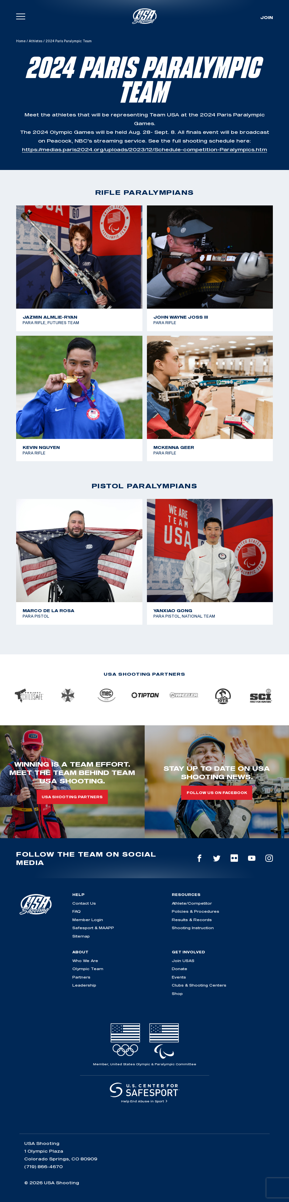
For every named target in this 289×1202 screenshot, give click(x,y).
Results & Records (192, 920)
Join (266, 17)
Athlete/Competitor (192, 903)
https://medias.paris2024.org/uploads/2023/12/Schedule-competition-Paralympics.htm (144, 149)
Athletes (35, 41)
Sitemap (81, 936)
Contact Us (84, 903)
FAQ (76, 911)
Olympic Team (87, 969)
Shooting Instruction (193, 928)
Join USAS (183, 961)
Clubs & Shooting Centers (199, 985)
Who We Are (85, 961)
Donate (179, 969)
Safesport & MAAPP (93, 928)
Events (179, 977)
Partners (81, 977)
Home (21, 41)
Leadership (84, 985)
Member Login (87, 920)
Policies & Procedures (195, 911)
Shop (177, 993)
